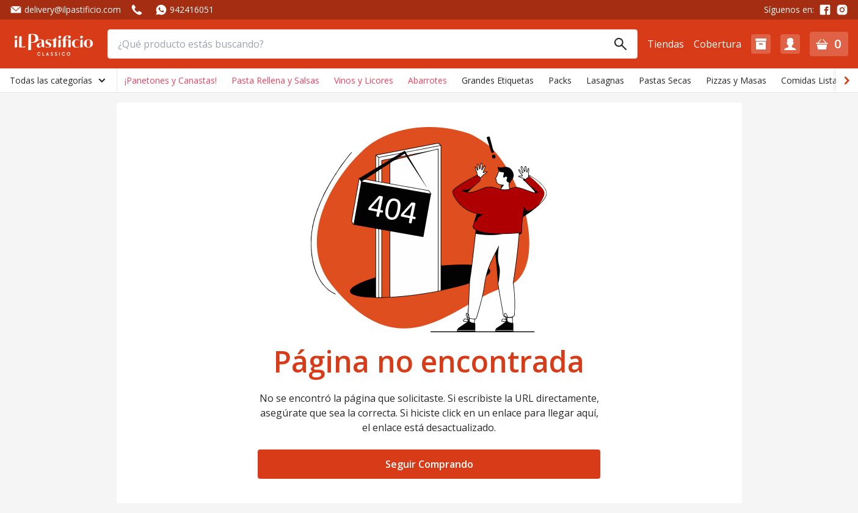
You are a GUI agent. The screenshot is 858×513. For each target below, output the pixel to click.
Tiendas (665, 44)
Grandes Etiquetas (498, 80)
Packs (560, 80)
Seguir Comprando (429, 464)
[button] (761, 44)
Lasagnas (605, 80)
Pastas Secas (665, 80)
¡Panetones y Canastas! (171, 80)
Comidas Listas (811, 80)
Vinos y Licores (363, 80)
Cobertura (717, 44)
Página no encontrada (429, 361)
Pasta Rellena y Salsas (275, 80)
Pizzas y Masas (736, 80)
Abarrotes (427, 80)
